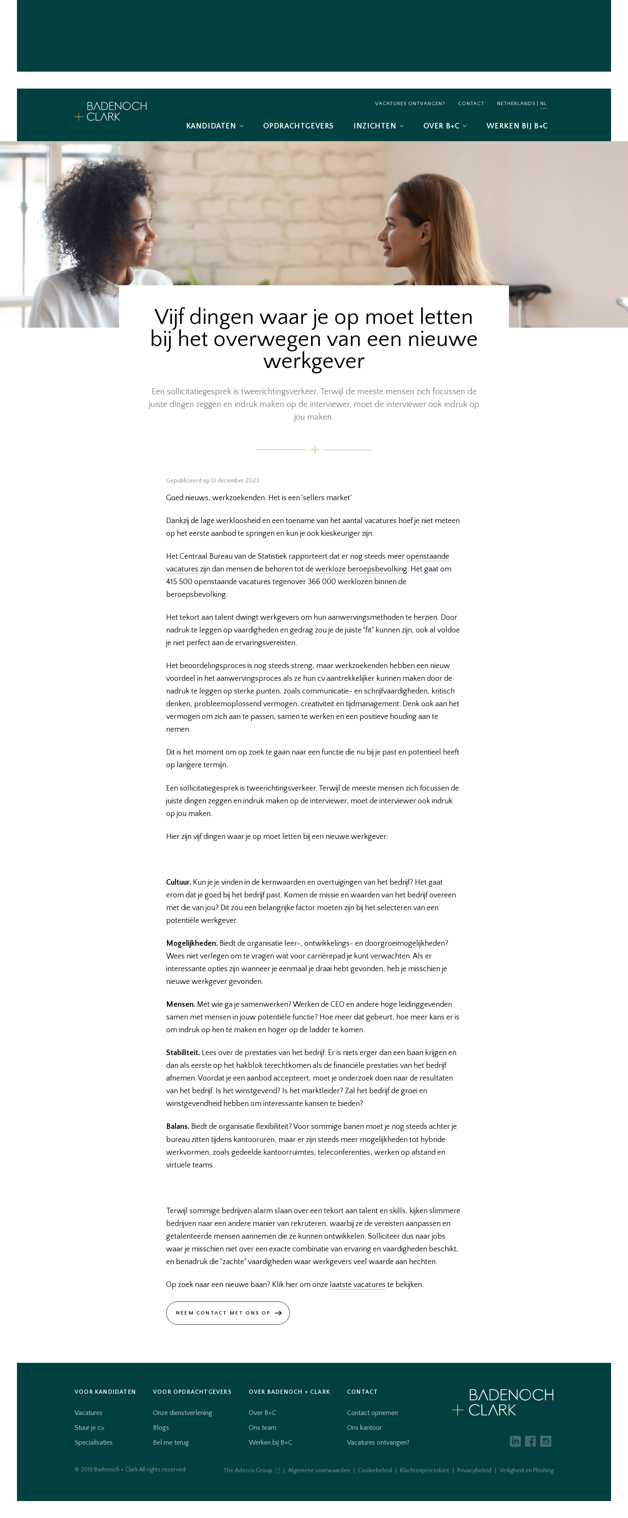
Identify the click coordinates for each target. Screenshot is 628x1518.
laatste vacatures (358, 1285)
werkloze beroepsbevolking (361, 569)
